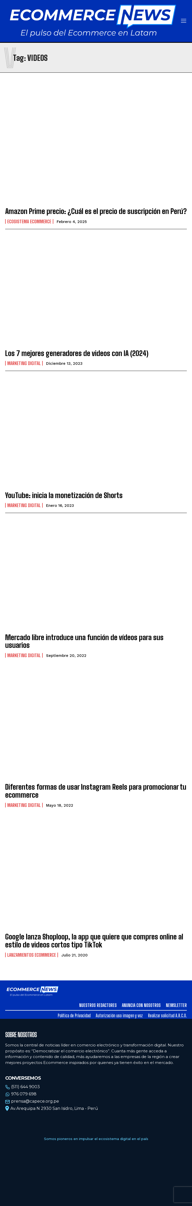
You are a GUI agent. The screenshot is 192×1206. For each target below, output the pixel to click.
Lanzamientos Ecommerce (31, 955)
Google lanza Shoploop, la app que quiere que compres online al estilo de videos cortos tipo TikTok (94, 940)
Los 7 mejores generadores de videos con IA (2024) (77, 353)
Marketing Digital (24, 363)
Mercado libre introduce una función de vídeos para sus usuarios (84, 641)
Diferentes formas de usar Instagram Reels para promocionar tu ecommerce (95, 790)
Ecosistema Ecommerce (29, 221)
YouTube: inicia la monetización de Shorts (64, 495)
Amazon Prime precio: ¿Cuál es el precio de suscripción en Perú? (96, 211)
